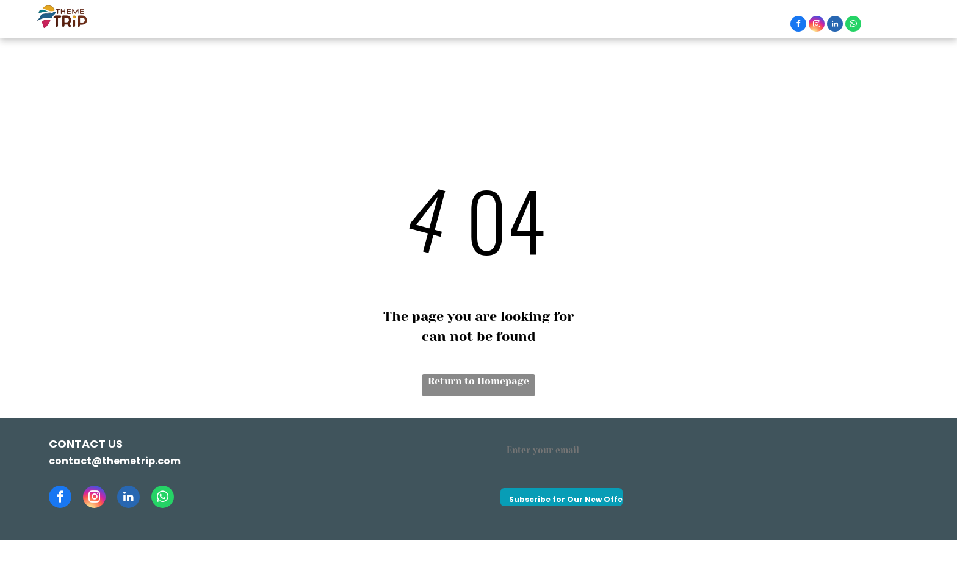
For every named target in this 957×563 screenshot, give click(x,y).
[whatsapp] (853, 25)
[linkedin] (835, 25)
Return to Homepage (478, 381)
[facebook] (798, 25)
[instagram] (817, 25)
